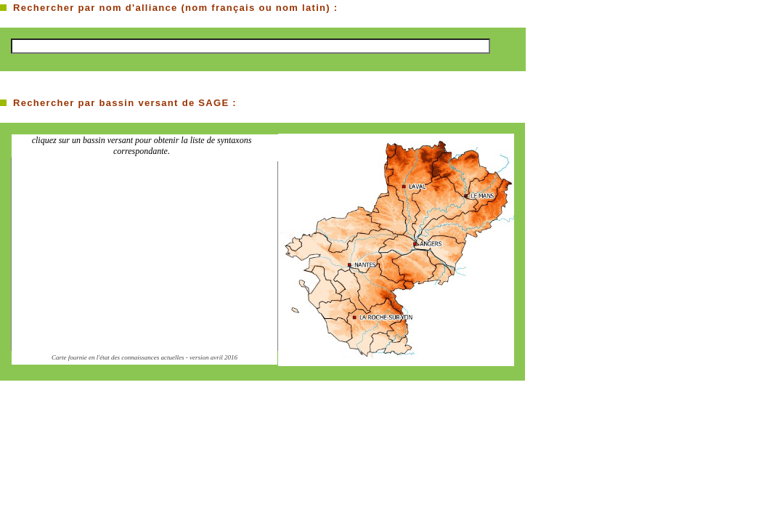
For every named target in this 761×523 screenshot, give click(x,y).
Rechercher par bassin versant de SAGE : (125, 102)
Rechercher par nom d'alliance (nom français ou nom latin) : (175, 7)
